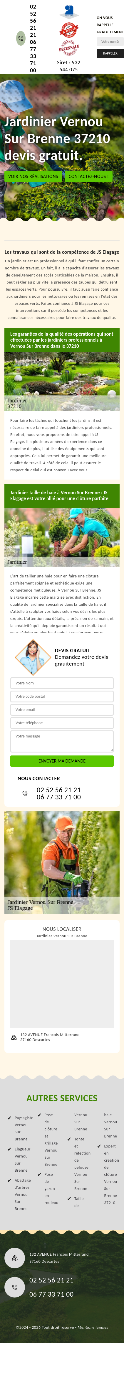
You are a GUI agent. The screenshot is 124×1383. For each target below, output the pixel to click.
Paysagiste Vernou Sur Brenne (21, 1128)
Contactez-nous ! (89, 176)
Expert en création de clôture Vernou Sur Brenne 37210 (110, 1174)
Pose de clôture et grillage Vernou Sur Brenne (51, 1139)
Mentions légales (93, 1327)
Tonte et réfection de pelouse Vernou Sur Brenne (80, 1164)
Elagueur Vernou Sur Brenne (21, 1160)
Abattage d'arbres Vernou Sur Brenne (21, 1194)
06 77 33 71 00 (33, 56)
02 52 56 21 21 (33, 20)
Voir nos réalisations (33, 176)
